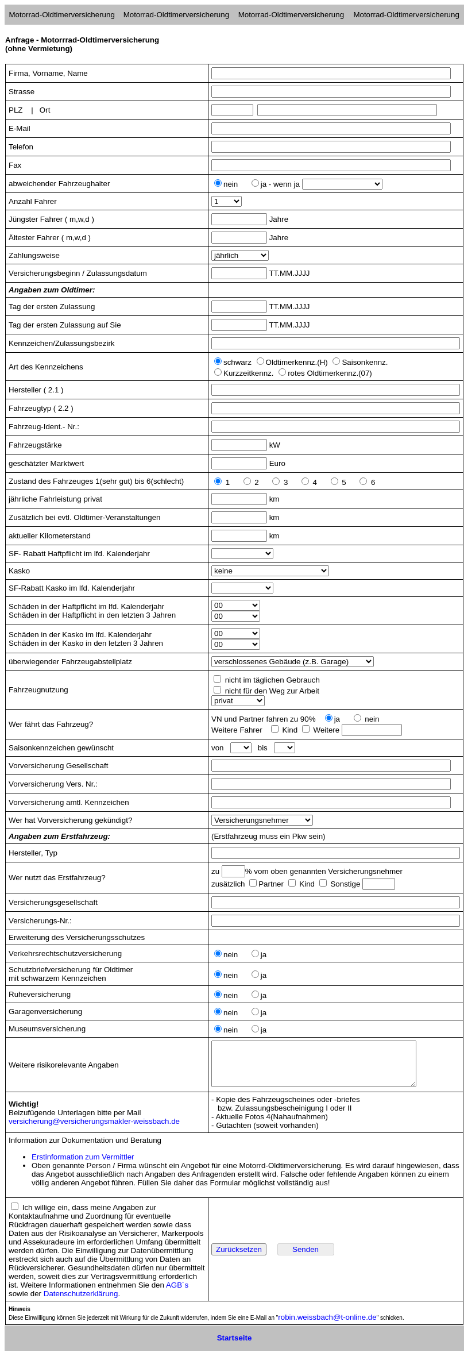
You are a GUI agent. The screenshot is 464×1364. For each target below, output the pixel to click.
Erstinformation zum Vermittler (83, 1165)
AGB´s (177, 1293)
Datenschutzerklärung (81, 1302)
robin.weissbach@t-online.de (327, 1325)
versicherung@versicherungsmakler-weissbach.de (94, 1130)
